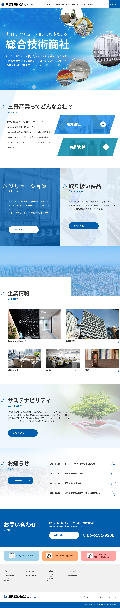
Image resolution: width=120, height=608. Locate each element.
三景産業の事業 (59, 4)
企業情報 (91, 4)
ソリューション (81, 4)
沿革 (48, 583)
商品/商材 (6, 580)
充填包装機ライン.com (21, 556)
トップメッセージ (52, 574)
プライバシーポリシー (86, 597)
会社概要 (49, 576)
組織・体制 (50, 579)
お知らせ (50, 4)
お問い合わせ (114, 4)
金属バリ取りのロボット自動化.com (98, 556)
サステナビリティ (101, 4)
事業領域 (6, 578)
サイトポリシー (100, 597)
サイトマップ (112, 597)
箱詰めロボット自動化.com (60, 556)
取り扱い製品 (70, 4)
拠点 (48, 581)
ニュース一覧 (18, 480)
